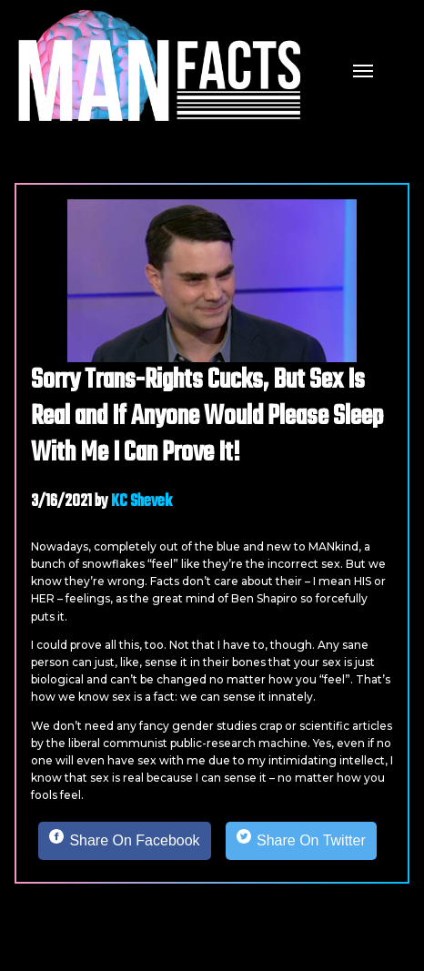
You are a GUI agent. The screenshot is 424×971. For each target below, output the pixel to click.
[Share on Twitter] (301, 841)
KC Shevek (141, 502)
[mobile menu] (363, 69)
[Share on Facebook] (124, 841)
